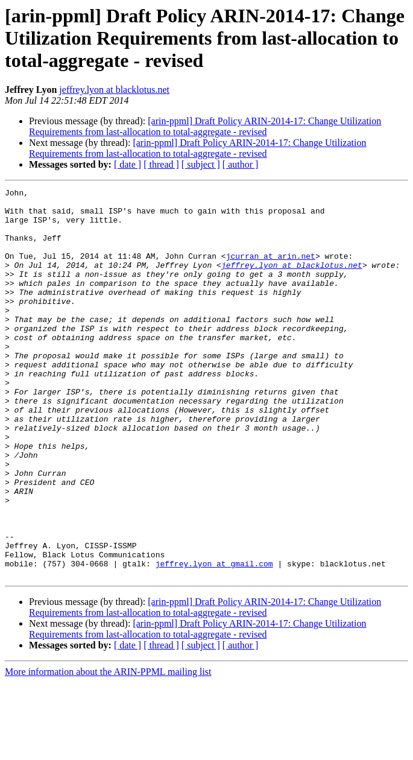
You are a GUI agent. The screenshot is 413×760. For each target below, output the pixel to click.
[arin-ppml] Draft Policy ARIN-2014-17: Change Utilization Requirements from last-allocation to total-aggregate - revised (205, 126)
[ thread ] (161, 164)
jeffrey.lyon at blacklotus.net (114, 89)
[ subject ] (200, 164)
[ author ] (240, 164)
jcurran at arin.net (270, 270)
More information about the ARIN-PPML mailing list (108, 749)
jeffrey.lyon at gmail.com (214, 639)
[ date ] (127, 164)
